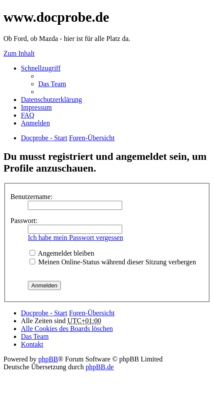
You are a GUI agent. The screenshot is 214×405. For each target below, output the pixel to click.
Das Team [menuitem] (52, 84)
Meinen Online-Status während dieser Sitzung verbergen (113, 262)
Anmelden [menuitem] (35, 123)
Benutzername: (31, 196)
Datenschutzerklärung (51, 99)
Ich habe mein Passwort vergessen (75, 237)
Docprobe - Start (44, 313)
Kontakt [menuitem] (32, 344)
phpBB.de (100, 367)
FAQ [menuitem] (27, 115)
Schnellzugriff (40, 68)
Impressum (36, 107)
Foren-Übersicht (92, 313)
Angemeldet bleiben (62, 253)
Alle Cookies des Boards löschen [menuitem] (67, 328)
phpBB (48, 359)
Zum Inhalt (19, 53)
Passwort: (23, 220)
